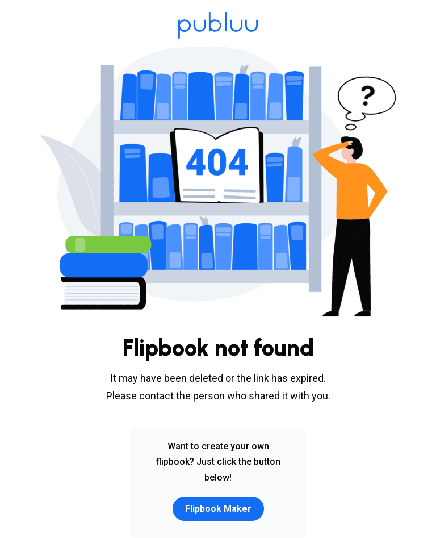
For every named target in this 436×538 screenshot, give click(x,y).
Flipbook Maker (218, 508)
